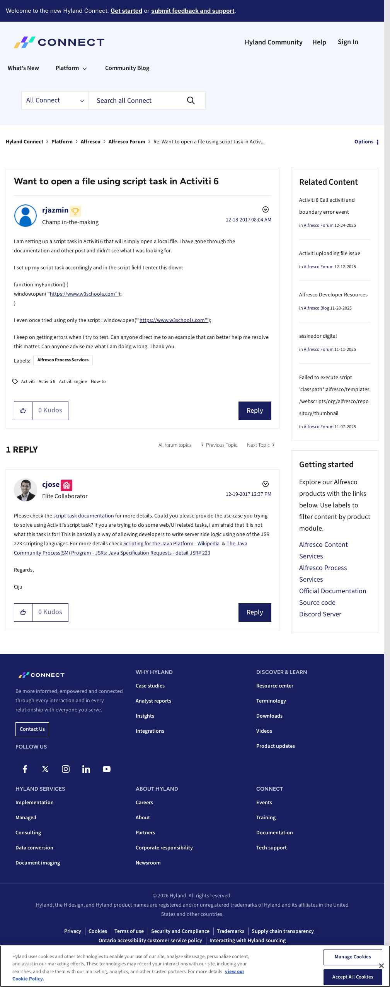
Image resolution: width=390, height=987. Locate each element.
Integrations (150, 731)
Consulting (28, 833)
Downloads (269, 716)
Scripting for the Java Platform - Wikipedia (171, 544)
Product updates (275, 746)
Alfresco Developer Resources (333, 295)
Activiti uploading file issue (329, 253)
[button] (23, 411)
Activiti (28, 381)
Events (264, 803)
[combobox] (147, 100)
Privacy (72, 931)
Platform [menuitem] (67, 68)
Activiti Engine (73, 381)
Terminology (271, 701)
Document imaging (37, 863)
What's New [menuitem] (23, 68)
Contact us (32, 729)
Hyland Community (274, 42)
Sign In (348, 42)
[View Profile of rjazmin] (55, 210)
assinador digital (318, 336)
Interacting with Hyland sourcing (247, 940)
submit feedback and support (192, 10)
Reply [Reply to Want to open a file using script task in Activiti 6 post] (255, 410)
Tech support (271, 848)
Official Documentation (332, 591)
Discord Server (320, 614)
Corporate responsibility (164, 848)
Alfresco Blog (316, 308)
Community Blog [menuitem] (127, 68)
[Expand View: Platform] (85, 68)
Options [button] (363, 142)
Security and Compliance (180, 931)
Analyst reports (153, 701)
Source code (317, 603)
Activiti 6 (47, 381)
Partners (145, 833)
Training (266, 818)
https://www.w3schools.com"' (84, 294)
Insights (145, 716)
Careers (144, 803)
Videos (264, 731)
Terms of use (129, 931)
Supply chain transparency (283, 931)
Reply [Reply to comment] (255, 612)
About (143, 818)
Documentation (274, 833)
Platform (62, 142)
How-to (98, 381)
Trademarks (230, 931)
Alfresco (90, 142)
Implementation (34, 803)
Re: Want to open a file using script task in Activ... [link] (208, 142)
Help (319, 42)
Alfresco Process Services (63, 360)
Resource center (274, 686)
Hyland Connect (24, 142)
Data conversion (34, 848)
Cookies (98, 931)
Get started (126, 10)
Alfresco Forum (127, 142)
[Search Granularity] (55, 100)
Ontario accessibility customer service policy (150, 940)
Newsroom (148, 863)
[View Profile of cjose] (51, 484)
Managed (25, 818)
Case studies (150, 686)
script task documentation (83, 516)
